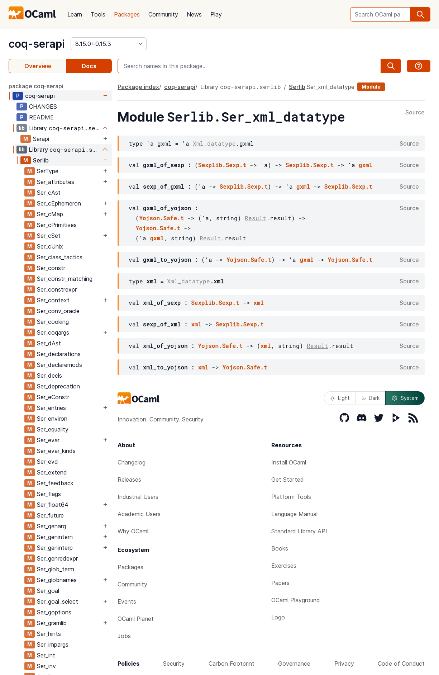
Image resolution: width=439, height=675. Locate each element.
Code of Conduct (401, 663)
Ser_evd (47, 461)
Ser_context (53, 300)
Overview (37, 66)
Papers (280, 582)
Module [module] (371, 87)
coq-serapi (37, 43)
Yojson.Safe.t (161, 218)
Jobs (124, 635)
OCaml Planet (136, 618)
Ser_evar (48, 440)
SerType (47, 171)
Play (216, 14)
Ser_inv (46, 666)
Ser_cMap (50, 214)
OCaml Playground (295, 600)
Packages (127, 14)
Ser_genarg (51, 526)
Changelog (131, 462)
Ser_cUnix (50, 246)
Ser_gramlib (52, 623)
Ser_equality (52, 429)
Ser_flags (49, 493)
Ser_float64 (52, 504)
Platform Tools (291, 496)
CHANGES (43, 106)
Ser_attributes (55, 181)
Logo (278, 617)
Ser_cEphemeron (59, 203)
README (41, 117)
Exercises (283, 565)
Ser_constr (51, 268)
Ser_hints (49, 633)
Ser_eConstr (53, 397)
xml (258, 302)
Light (340, 398)
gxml (365, 165)
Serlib (41, 160)
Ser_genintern (55, 537)
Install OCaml (288, 462)
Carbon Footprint (231, 663)
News (194, 14)
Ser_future (50, 515)
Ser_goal (48, 590)
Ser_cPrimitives (57, 224)
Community (163, 14)
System (405, 398)
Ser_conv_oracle (58, 311)
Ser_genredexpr (57, 558)
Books (279, 548)
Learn (74, 14)
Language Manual (294, 514)
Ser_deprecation (58, 386)
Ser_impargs (52, 644)
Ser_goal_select (57, 601)
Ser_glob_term (55, 569)
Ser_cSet (49, 235)
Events (127, 601)
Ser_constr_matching (64, 278)
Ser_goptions (54, 612)
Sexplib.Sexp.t (222, 165)
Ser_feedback (55, 483)
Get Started (287, 479)
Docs (89, 66)
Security (174, 663)
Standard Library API (299, 531)
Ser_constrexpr (57, 289)
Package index (138, 86)
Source (415, 112)
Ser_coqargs (53, 332)
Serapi (41, 138)
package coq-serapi (36, 86)
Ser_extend (52, 472)
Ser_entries (51, 407)
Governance (294, 663)
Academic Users (139, 514)
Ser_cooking (53, 321)
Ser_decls (49, 375)
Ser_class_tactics (59, 257)
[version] (109, 43)
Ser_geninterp (55, 547)
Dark (371, 398)
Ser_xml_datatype (330, 86)
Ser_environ (52, 418)
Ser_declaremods (59, 364)
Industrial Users (138, 496)
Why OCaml (133, 531)
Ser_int (46, 655)
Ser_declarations (59, 354)
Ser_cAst (49, 192)
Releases (129, 479)
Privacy (344, 663)
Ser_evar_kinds (56, 450)
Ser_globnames (57, 580)
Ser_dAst (49, 343)
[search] (420, 14)
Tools (98, 14)
